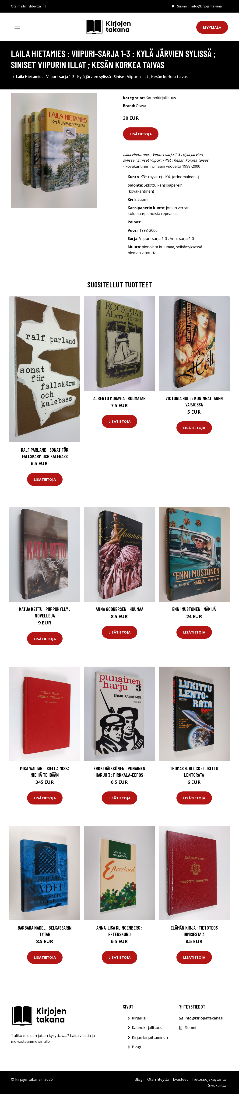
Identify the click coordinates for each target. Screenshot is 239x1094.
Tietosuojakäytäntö (209, 1079)
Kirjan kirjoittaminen (150, 1037)
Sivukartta (217, 1085)
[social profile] (45, 6)
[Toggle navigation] (17, 26)
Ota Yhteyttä (158, 1079)
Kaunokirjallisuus (161, 97)
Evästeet (180, 1079)
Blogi (136, 1047)
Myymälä (212, 27)
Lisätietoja (141, 134)
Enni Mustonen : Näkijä (194, 609)
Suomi (182, 6)
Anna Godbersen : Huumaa (119, 609)
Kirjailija (139, 1018)
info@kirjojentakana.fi (207, 6)
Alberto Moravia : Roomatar (119, 398)
